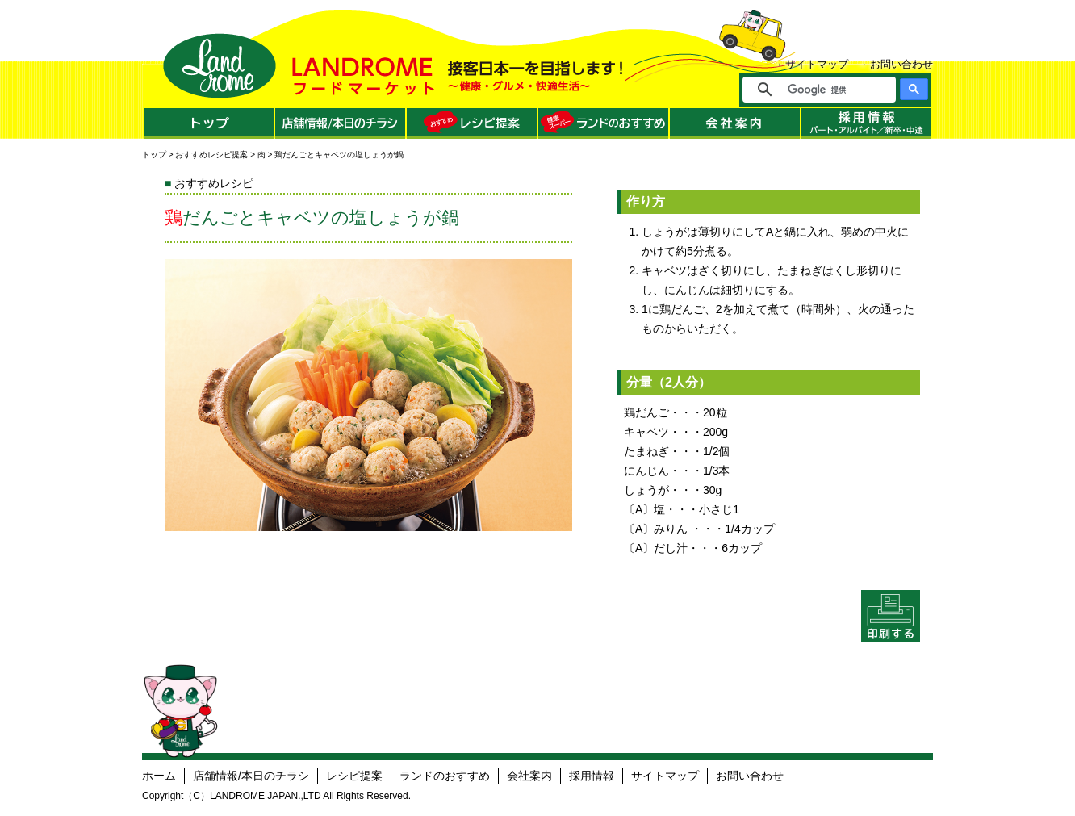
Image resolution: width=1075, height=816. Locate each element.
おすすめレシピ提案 (211, 154)
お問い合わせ (901, 64)
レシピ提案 (354, 775)
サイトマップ (816, 64)
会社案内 (529, 775)
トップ (154, 154)
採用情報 (591, 775)
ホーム (159, 775)
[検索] (830, 89)
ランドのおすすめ (444, 775)
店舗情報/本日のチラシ (251, 775)
